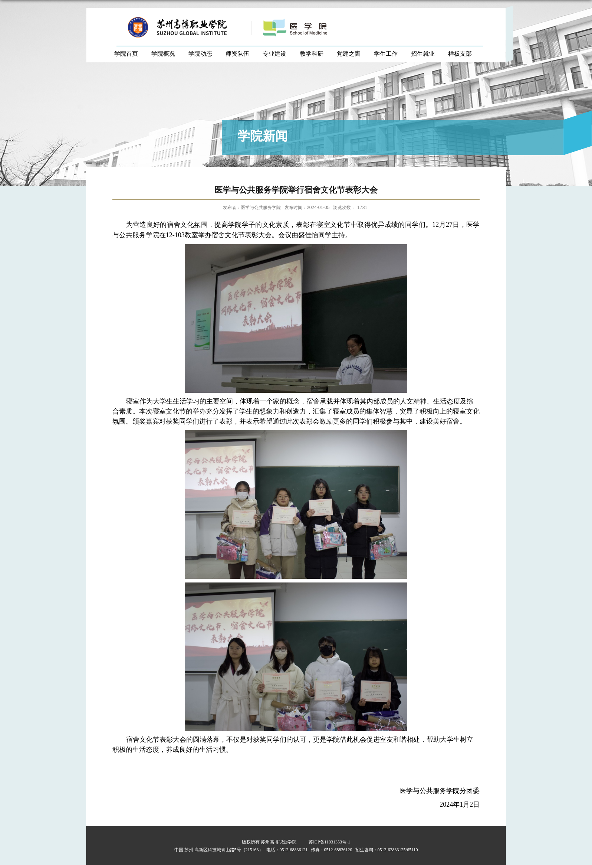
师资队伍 (237, 53)
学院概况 (163, 53)
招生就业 (423, 53)
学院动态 (200, 53)
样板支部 (460, 53)
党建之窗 (349, 53)
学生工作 (386, 53)
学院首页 (126, 53)
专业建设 (274, 53)
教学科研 (311, 53)
